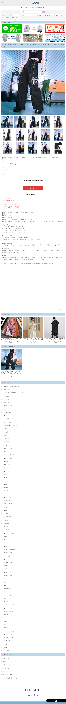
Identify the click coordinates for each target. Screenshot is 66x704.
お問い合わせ (6, 664)
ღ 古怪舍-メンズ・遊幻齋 (10, 425)
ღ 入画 (5, 434)
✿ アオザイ (7, 624)
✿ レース (6, 539)
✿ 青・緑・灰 (7, 614)
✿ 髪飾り (6, 565)
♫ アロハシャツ (6, 399)
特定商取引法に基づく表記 (10, 677)
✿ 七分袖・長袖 (8, 552)
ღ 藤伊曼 (6, 519)
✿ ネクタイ (7, 585)
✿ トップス (7, 441)
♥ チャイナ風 (6, 418)
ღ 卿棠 (5, 428)
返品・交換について (8, 658)
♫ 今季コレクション (8, 389)
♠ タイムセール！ (7, 650)
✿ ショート (7, 526)
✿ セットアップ (8, 448)
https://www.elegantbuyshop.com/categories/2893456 (37, 262)
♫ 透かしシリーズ (7, 402)
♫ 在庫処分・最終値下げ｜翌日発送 (12, 386)
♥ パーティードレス (8, 594)
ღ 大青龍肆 (7, 431)
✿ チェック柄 (7, 545)
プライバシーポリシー (9, 674)
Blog (4, 661)
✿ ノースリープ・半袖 (9, 549)
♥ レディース (6, 487)
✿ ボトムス (7, 451)
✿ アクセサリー (8, 562)
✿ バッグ (6, 559)
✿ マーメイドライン (9, 532)
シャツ (40, 15)
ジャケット (27, 15)
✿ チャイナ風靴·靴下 (9, 457)
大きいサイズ (59, 15)
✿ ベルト (6, 578)
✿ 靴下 (5, 581)
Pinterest (5, 671)
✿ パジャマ (7, 464)
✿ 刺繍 (5, 536)
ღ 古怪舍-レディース (9, 421)
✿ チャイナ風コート (9, 454)
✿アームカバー (8, 588)
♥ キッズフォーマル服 (8, 630)
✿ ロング (6, 529)
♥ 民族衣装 (5, 620)
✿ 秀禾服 (6, 627)
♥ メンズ (5, 467)
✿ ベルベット (7, 542)
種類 (3, 167)
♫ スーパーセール (7, 415)
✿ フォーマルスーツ (9, 637)
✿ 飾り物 (6, 461)
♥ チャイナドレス (7, 523)
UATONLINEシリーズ (16, 17)
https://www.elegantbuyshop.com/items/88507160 (47, 221)
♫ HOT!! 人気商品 (7, 412)
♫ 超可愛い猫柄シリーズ (9, 395)
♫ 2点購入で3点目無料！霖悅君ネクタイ (13, 392)
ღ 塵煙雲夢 (7, 438)
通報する (61, 309)
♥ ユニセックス (6, 513)
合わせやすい (5, 17)
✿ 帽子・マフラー (8, 568)
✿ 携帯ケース (7, 572)
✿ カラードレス (8, 617)
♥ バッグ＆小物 (6, 555)
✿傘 (5, 591)
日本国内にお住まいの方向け (33, 194)
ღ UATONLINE (7, 516)
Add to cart (33, 188)
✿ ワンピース (7, 444)
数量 (3, 173)
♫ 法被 (4, 408)
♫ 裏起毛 (5, 647)
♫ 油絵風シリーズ (7, 405)
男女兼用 (34, 15)
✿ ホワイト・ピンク (9, 604)
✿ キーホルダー (8, 575)
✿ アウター (7, 477)
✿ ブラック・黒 (8, 607)
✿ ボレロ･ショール (9, 640)
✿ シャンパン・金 (8, 611)
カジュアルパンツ (49, 15)
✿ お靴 (5, 483)
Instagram (6, 667)
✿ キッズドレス (8, 634)
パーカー (16, 15)
